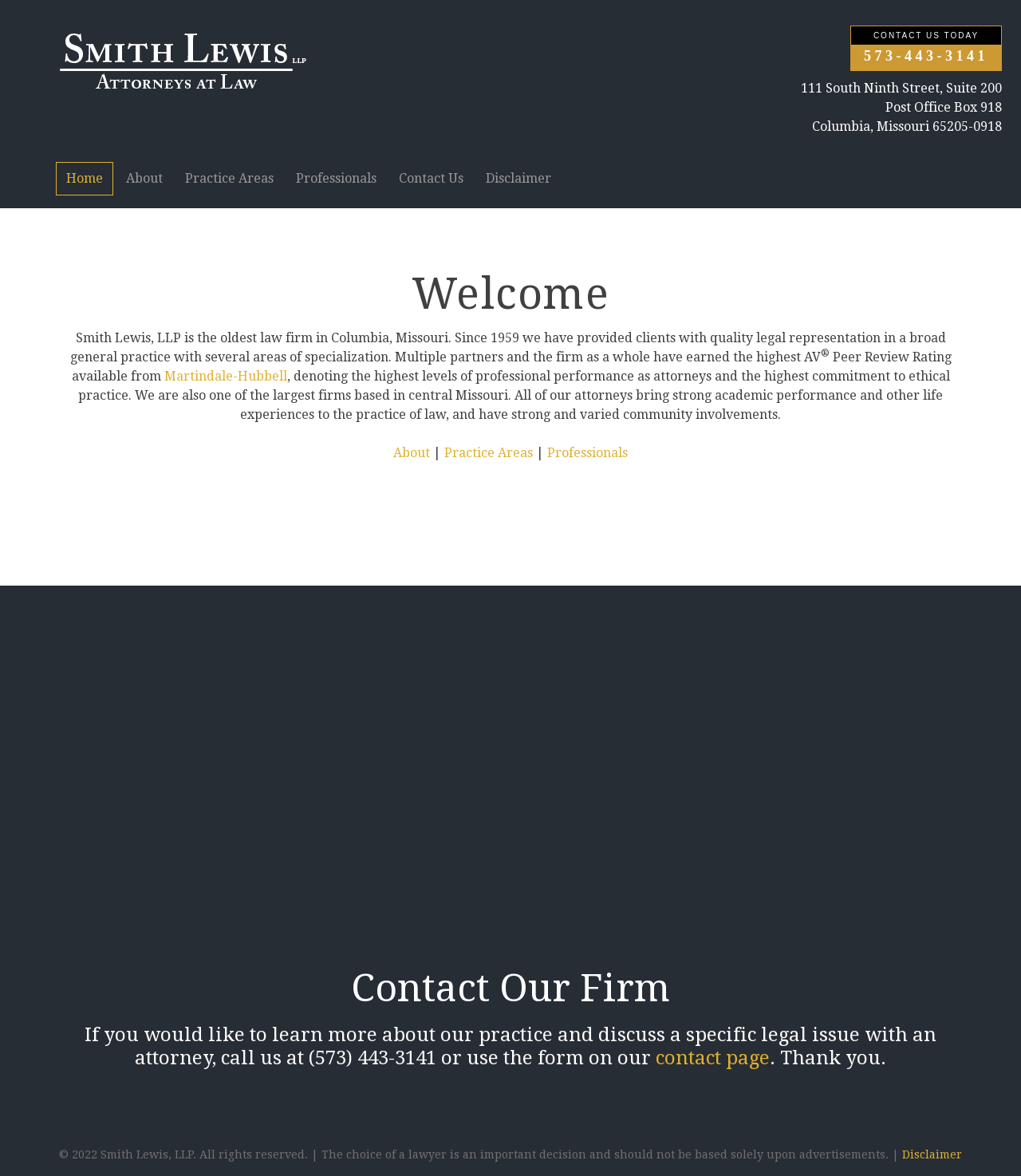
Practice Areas (229, 178)
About (144, 178)
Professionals (336, 178)
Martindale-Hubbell (225, 376)
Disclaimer (518, 178)
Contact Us (431, 178)
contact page (713, 1058)
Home (84, 178)
